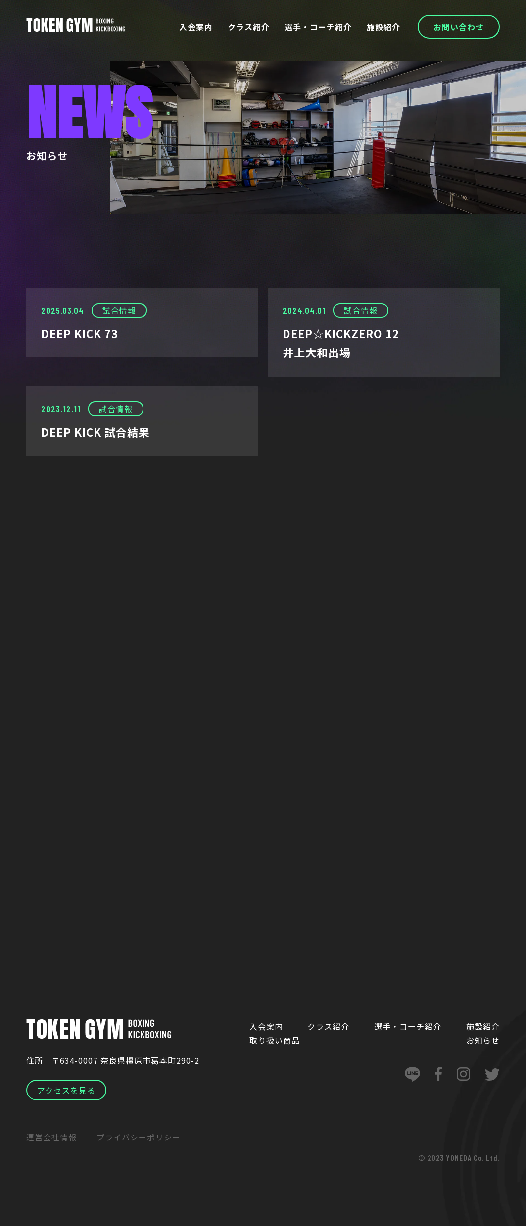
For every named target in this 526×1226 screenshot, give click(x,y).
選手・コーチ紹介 (319, 26)
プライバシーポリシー (138, 1137)
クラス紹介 (250, 26)
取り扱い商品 (274, 1040)
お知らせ (483, 1040)
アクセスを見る (66, 1090)
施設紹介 (384, 26)
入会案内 (197, 26)
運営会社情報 (51, 1137)
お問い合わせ (458, 26)
